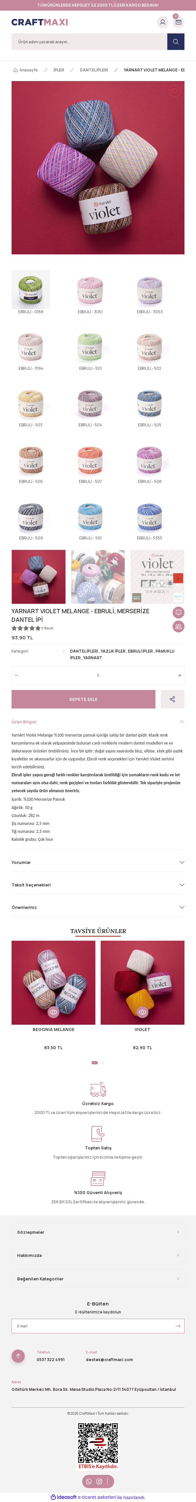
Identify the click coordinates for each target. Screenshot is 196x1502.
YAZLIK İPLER (113, 651)
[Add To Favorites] (174, 91)
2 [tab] (103, 1062)
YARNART (92, 658)
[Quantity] (98, 675)
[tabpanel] (53, 999)
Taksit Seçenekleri (31, 885)
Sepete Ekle (83, 699)
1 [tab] (94, 1062)
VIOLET (142, 1029)
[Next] (178, 578)
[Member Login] (163, 22)
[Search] (98, 41)
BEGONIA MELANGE (54, 1029)
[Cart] (178, 22)
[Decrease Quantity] (16, 675)
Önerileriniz (24, 907)
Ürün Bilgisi (24, 722)
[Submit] (178, 1326)
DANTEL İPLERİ (84, 651)
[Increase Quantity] (180, 675)
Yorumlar (21, 862)
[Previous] (18, 578)
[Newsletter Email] (98, 1326)
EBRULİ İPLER (140, 651)
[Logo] (40, 22)
